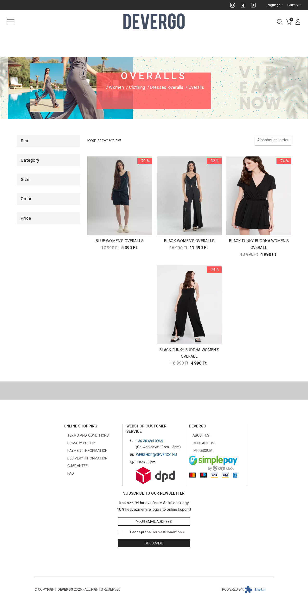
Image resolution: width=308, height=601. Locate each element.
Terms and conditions (88, 435)
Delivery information (87, 458)
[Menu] (10, 21)
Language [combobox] (274, 5)
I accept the (157, 532)
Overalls (196, 87)
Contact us (203, 443)
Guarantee (77, 466)
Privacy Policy (81, 443)
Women (116, 87)
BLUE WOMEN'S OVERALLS (119, 241)
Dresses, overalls (167, 87)
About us (200, 435)
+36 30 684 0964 (149, 441)
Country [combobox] (294, 5)
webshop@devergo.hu (156, 454)
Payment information (87, 450)
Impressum (202, 450)
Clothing (137, 87)
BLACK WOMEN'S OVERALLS (189, 241)
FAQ (70, 473)
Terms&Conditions (168, 532)
